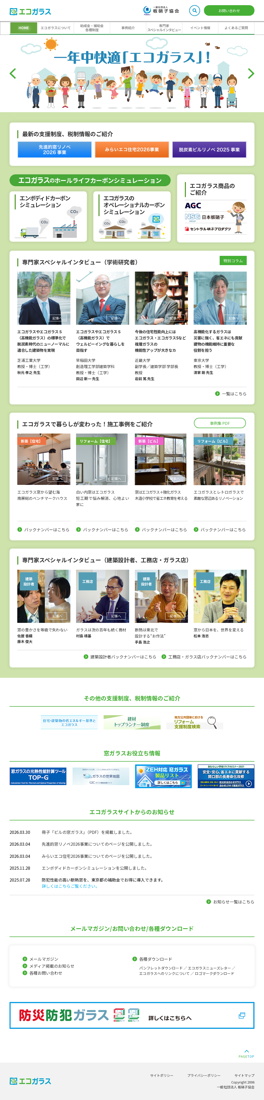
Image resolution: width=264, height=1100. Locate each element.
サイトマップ (244, 1075)
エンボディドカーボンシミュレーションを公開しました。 (95, 868)
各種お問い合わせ (45, 973)
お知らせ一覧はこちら (233, 902)
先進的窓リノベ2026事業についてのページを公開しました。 (98, 844)
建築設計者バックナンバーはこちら (123, 657)
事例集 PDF (220, 423)
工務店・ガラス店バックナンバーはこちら (207, 657)
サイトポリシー (162, 1075)
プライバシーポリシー (204, 1075)
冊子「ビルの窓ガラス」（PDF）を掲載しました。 (88, 832)
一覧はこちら (234, 393)
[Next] (251, 73)
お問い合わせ (229, 10)
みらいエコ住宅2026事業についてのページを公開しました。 (98, 856)
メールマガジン (43, 959)
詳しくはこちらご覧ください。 (71, 886)
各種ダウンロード (190, 966)
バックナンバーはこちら (47, 529)
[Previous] (13, 73)
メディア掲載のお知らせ (52, 966)
